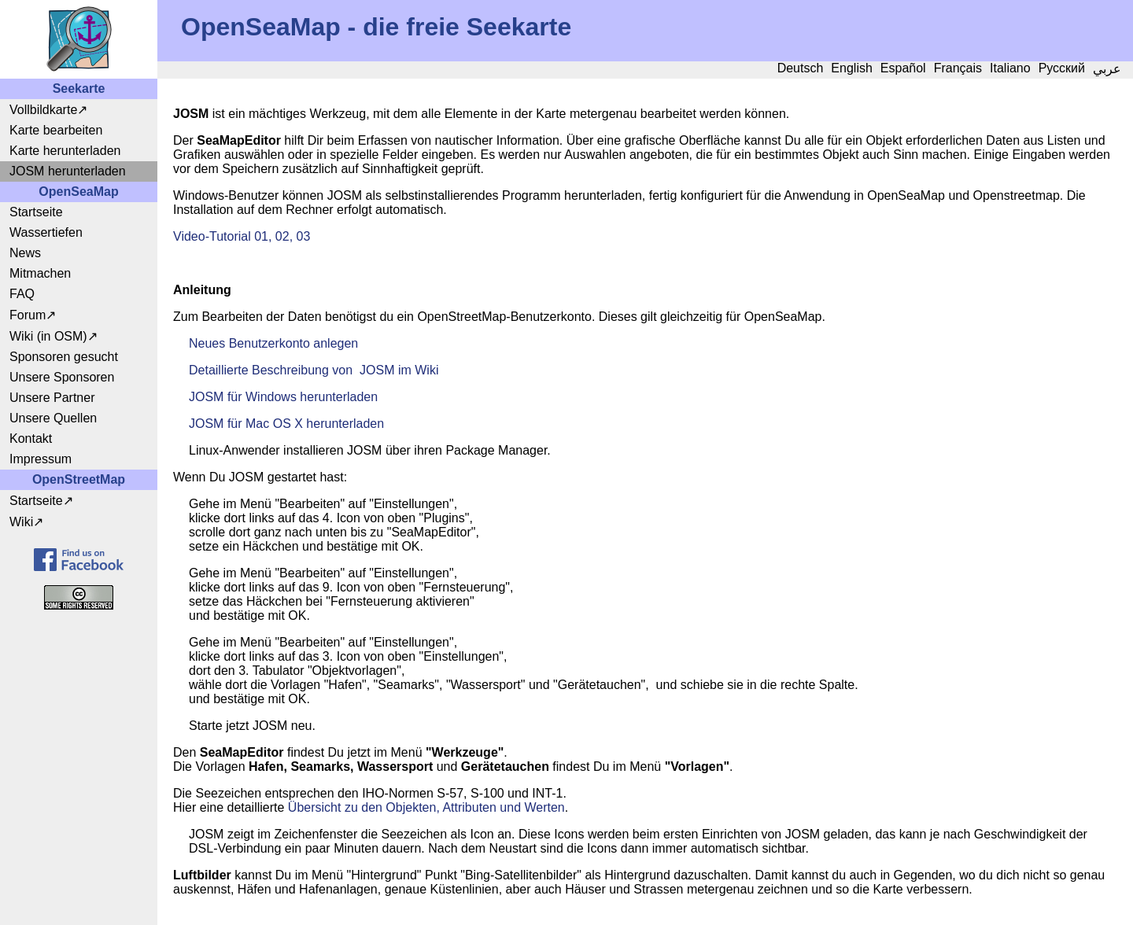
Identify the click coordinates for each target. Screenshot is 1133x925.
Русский (1062, 68)
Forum (27, 315)
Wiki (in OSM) (48, 336)
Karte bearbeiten (55, 130)
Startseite (36, 212)
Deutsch (800, 68)
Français (958, 68)
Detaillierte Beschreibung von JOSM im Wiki (313, 370)
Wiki (21, 522)
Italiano (1010, 68)
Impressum (40, 459)
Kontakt (30, 438)
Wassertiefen (46, 232)
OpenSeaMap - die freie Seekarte (376, 27)
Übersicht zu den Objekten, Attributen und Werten (426, 807)
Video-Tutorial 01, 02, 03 (241, 236)
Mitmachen (40, 273)
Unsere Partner (52, 397)
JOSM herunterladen (67, 171)
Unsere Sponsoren (61, 377)
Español (903, 68)
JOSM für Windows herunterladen (283, 397)
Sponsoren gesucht (63, 356)
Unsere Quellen (53, 418)
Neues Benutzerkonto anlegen (273, 343)
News (25, 253)
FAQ (22, 293)
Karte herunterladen (64, 150)
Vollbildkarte (43, 109)
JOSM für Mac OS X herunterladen (286, 423)
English (851, 68)
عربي (1107, 69)
